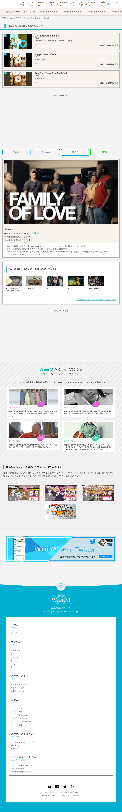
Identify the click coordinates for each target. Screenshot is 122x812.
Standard (14, 748)
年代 (13, 664)
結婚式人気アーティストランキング (25, 18)
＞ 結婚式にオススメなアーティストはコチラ (96, 300)
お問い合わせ (74, 792)
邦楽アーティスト (18, 688)
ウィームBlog (16, 712)
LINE (104, 152)
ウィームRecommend (19, 715)
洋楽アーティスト (18, 691)
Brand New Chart (17, 769)
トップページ (16, 633)
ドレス (14, 660)
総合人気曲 (15, 650)
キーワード (15, 667)
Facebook (46, 152)
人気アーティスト (18, 684)
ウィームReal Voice (19, 718)
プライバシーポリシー (51, 792)
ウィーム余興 (16, 725)
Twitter (17, 152)
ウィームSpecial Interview (21, 722)
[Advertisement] (61, 121)
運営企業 (64, 792)
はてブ (75, 152)
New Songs (15, 745)
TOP (4, 18)
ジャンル (14, 657)
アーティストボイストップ (22, 742)
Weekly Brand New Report (21, 772)
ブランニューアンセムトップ (23, 765)
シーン (14, 654)
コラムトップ (16, 708)
